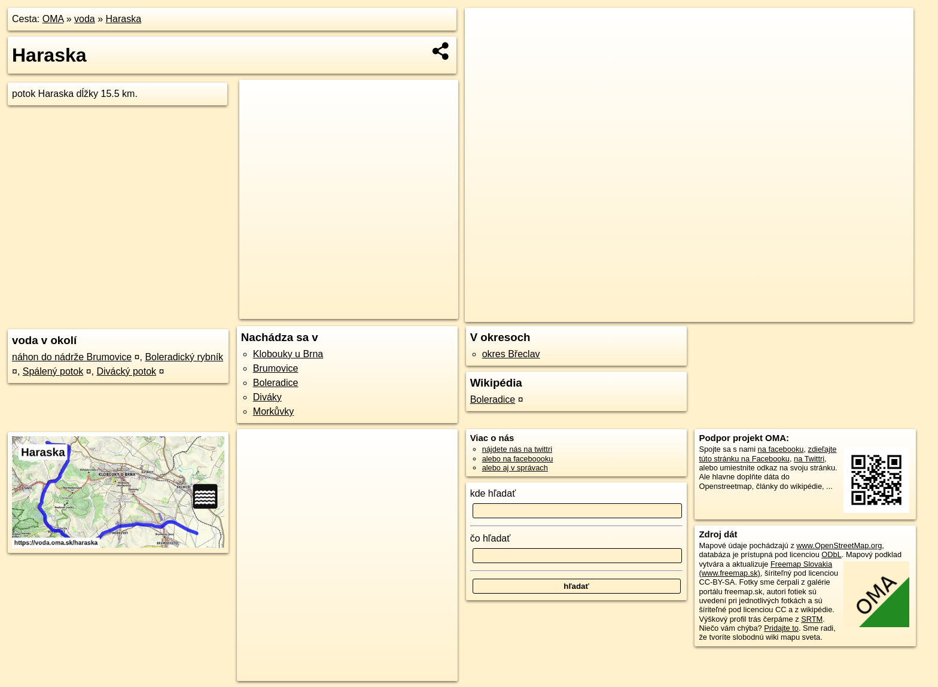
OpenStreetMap (718, 313)
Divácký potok (126, 371)
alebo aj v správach (515, 467)
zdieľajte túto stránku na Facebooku (767, 454)
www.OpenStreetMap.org (839, 545)
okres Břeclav (511, 354)
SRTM (812, 619)
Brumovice (276, 368)
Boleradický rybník (184, 357)
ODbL (831, 554)
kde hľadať (493, 493)
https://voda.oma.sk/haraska (865, 313)
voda (84, 19)
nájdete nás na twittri (517, 449)
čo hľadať (490, 538)
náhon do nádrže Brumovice (72, 357)
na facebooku (781, 449)
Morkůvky (273, 411)
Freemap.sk (780, 313)
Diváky (267, 397)
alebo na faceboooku (517, 458)
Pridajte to (781, 628)
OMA (53, 19)
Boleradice (276, 383)
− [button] (485, 47)
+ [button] (485, 28)
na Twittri (809, 458)
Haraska (124, 19)
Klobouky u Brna (288, 354)
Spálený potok (53, 371)
